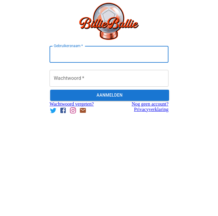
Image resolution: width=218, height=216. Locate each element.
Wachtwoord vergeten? (72, 103)
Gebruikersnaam (68, 46)
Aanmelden (109, 95)
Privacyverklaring (151, 109)
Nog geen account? (150, 103)
